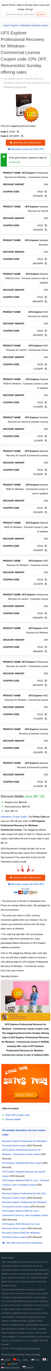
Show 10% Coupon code (17, 1115)
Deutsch (14, 1364)
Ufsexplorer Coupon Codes (14, 817)
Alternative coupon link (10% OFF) (26, 149)
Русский (29, 1367)
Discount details (13, 1119)
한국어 (37, 1360)
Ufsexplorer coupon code (14, 87)
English (7, 1360)
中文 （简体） (23, 1360)
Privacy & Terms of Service (28, 1348)
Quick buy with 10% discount (25, 142)
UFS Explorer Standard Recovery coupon (22, 1163)
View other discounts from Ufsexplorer (22, 1243)
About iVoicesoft (33, 1354)
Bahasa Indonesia (12, 1367)
